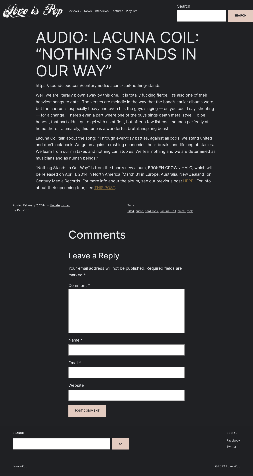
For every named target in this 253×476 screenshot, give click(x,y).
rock (190, 211)
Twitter (231, 446)
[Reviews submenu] (80, 11)
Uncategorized (60, 205)
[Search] (120, 444)
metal (181, 211)
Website (76, 385)
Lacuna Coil (168, 211)
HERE (188, 181)
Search (183, 6)
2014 (130, 211)
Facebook (233, 440)
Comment (79, 285)
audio (139, 211)
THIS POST (104, 187)
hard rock (151, 211)
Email (74, 362)
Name (75, 340)
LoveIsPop (20, 466)
